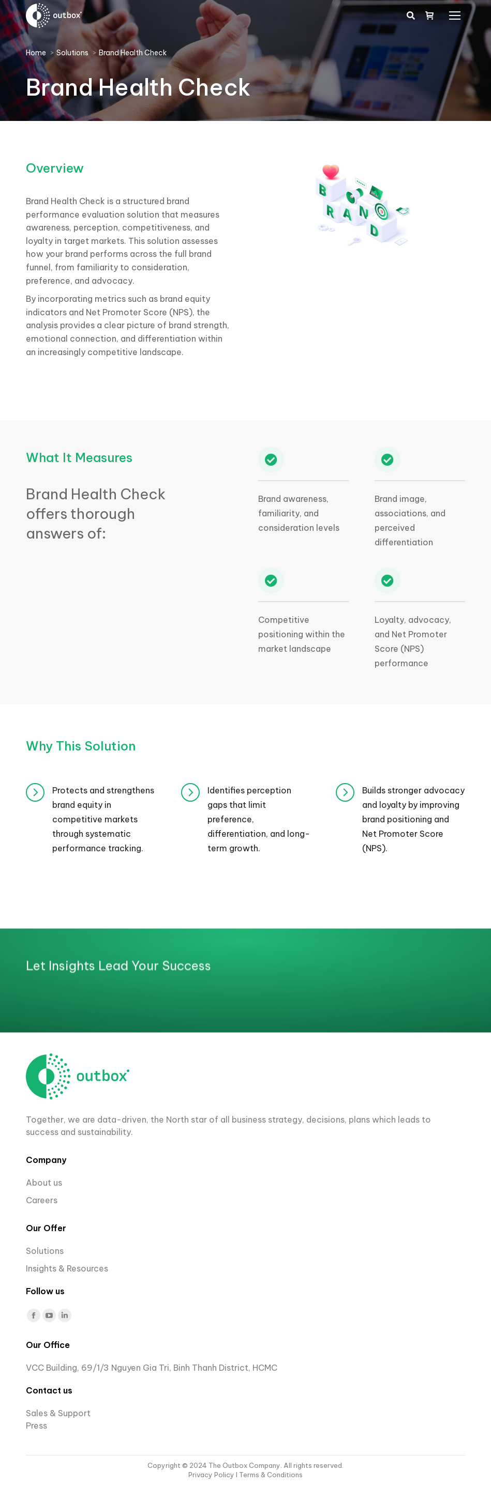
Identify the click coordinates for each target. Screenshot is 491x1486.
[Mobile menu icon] (454, 15)
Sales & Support (58, 1413)
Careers (42, 1200)
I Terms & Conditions (269, 1474)
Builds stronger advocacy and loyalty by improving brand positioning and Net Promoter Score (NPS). (413, 819)
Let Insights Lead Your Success (118, 1077)
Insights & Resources (67, 1268)
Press (36, 1425)
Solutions (45, 1251)
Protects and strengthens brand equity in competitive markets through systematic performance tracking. (103, 819)
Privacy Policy (212, 1474)
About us (44, 1182)
